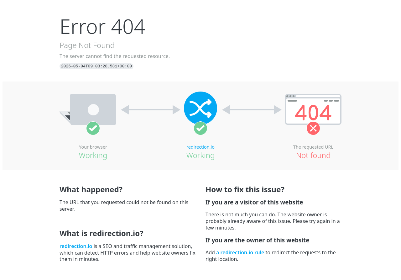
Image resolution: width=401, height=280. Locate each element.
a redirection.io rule (240, 252)
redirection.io (200, 147)
